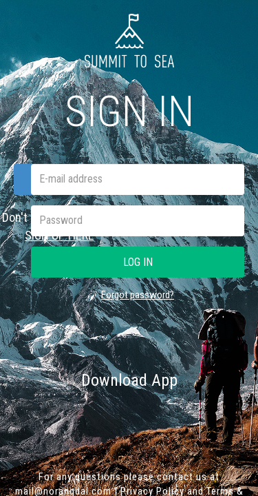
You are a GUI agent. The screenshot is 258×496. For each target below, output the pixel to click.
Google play (182, 416)
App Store (79, 416)
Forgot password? (137, 295)
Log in (138, 262)
